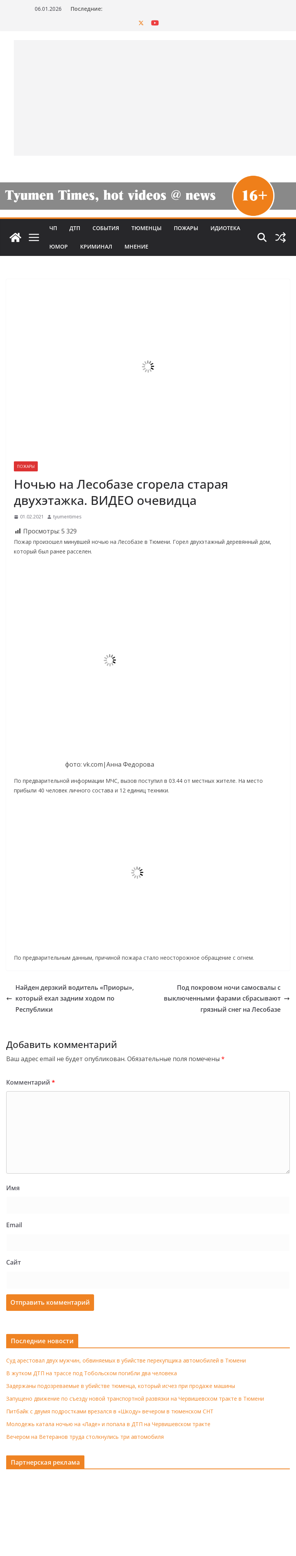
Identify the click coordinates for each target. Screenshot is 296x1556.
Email (14, 1225)
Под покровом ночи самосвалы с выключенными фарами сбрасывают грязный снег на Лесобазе (227, 998)
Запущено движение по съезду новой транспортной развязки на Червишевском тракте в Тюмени (135, 1398)
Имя (13, 1188)
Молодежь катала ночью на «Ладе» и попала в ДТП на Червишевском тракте (108, 1424)
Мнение (136, 246)
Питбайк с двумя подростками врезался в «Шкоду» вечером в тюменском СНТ (110, 1411)
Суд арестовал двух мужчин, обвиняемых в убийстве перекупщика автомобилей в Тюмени (126, 1360)
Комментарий (30, 1082)
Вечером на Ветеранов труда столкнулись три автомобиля (85, 1436)
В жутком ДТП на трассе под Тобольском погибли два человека (91, 1373)
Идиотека (225, 228)
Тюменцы (146, 228)
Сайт (13, 1262)
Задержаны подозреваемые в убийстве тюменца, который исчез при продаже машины (120, 1385)
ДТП (74, 228)
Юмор (58, 246)
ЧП (53, 228)
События (105, 228)
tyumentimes (67, 516)
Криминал (96, 246)
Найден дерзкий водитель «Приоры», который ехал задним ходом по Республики (70, 998)
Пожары (186, 228)
